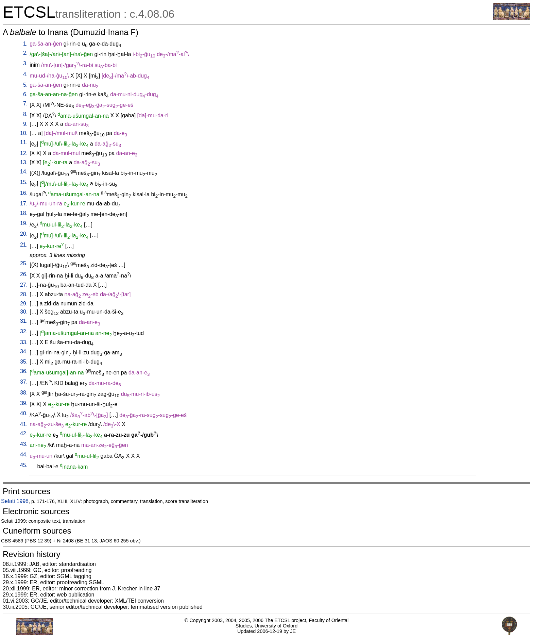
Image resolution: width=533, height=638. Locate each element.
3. (25, 63)
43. (24, 444)
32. (24, 331)
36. (24, 371)
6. (25, 94)
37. (24, 382)
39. (24, 403)
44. (24, 454)
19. (24, 223)
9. (25, 124)
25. (24, 263)
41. (24, 424)
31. (24, 321)
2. (25, 53)
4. (25, 74)
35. (24, 362)
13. (24, 162)
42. (24, 433)
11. (24, 142)
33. (24, 342)
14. (24, 171)
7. (25, 103)
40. (24, 413)
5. (25, 85)
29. (24, 303)
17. (24, 203)
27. (24, 285)
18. (24, 213)
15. (24, 182)
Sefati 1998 (15, 501)
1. (25, 44)
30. (24, 312)
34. (24, 351)
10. (24, 133)
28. (24, 294)
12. (24, 153)
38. (24, 393)
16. (24, 193)
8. (25, 114)
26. (24, 274)
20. (24, 234)
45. (24, 465)
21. (24, 245)
